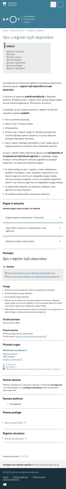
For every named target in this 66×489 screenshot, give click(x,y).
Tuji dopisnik (13, 413)
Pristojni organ (15, 60)
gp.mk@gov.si (11, 377)
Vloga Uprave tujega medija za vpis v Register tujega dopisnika (31, 286)
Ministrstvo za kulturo (15, 360)
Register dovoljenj (17, 77)
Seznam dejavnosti (17, 69)
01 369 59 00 (11, 374)
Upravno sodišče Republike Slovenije (31, 346)
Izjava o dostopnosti (11, 479)
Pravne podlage (15, 73)
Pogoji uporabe (39, 477)
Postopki (12, 56)
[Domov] (10, 4)
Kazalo (5, 477)
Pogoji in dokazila (16, 52)
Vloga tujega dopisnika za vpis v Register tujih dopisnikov (29, 283)
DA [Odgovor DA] (55, 465)
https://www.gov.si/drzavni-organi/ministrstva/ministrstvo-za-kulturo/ (33, 379)
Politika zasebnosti (20, 477)
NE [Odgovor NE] (58, 465)
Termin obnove (15, 64)
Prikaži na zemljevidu (12, 369)
